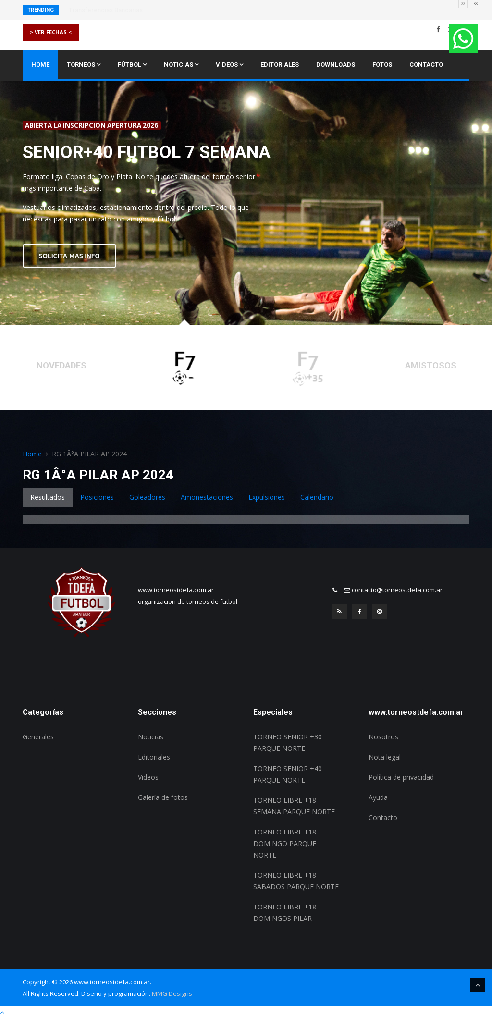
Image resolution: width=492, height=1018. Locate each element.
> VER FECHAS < (51, 32)
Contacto (426, 64)
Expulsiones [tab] (266, 497)
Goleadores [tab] (147, 497)
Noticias (150, 736)
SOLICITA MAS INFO (69, 256)
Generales (38, 736)
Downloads (335, 64)
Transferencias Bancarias (106, 9)
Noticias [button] (181, 64)
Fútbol (132, 64)
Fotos (382, 64)
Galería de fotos (163, 797)
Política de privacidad (401, 777)
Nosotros (383, 736)
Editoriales (279, 64)
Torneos (83, 64)
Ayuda (378, 797)
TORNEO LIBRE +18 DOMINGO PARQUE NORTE (284, 843)
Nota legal (385, 756)
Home (40, 64)
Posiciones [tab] (97, 497)
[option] (246, 203)
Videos (229, 64)
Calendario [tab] (316, 497)
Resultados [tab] (47, 497)
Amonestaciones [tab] (207, 497)
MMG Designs (172, 993)
